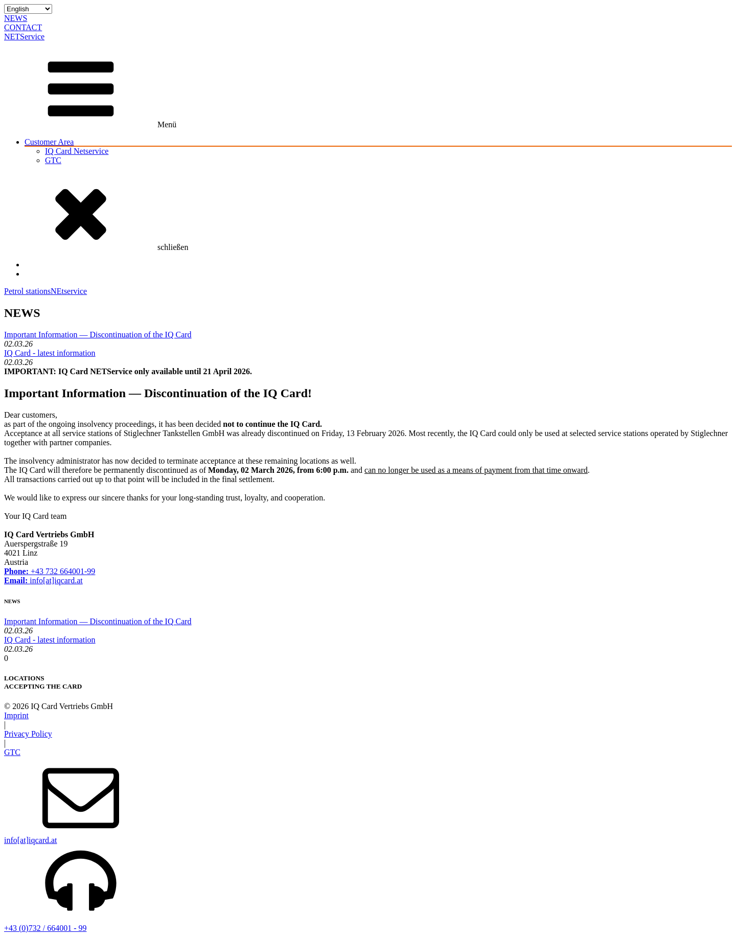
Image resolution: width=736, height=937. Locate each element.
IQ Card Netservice (76, 151)
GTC (53, 160)
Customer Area (49, 142)
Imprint (16, 715)
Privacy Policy (28, 733)
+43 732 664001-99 (49, 571)
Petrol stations (27, 291)
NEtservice (69, 291)
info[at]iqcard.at (43, 580)
